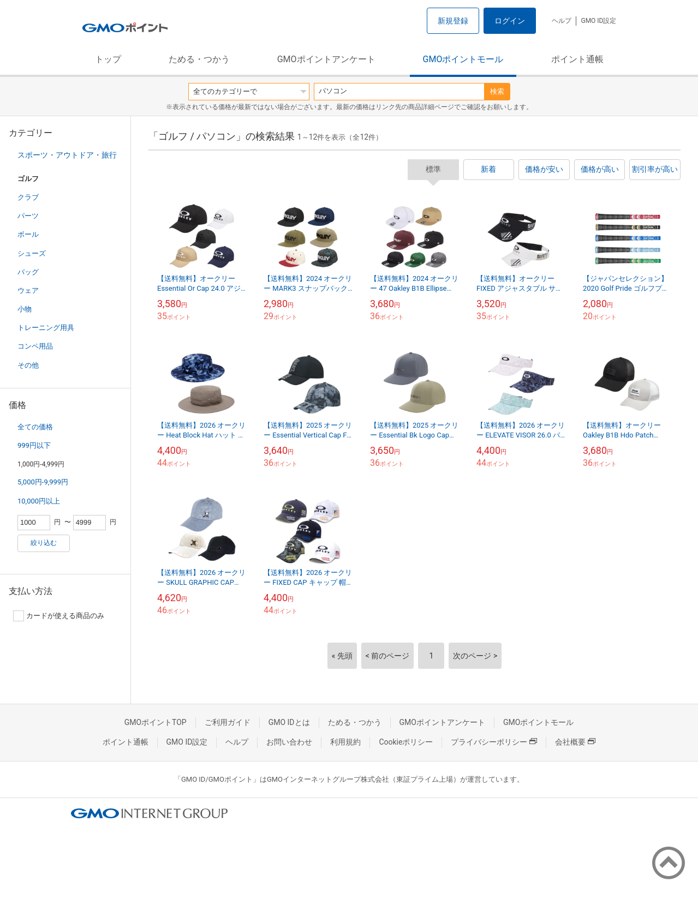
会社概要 (575, 742)
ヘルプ (561, 21)
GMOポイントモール (463, 59)
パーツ (28, 216)
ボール (28, 234)
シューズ (31, 253)
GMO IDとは (289, 722)
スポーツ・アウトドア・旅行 (67, 155)
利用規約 (345, 742)
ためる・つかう (199, 59)
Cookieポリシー (406, 742)
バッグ (28, 272)
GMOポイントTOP (155, 722)
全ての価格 (35, 427)
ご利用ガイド (227, 722)
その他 (28, 365)
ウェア (28, 290)
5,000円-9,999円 (42, 482)
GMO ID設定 (598, 21)
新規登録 (453, 20)
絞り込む (44, 543)
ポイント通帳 (577, 59)
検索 (497, 91)
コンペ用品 (35, 346)
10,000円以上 (38, 501)
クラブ (28, 197)
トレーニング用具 (45, 327)
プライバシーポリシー (494, 742)
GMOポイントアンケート (326, 59)
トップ (108, 59)
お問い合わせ (289, 742)
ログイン (509, 20)
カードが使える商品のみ (58, 615)
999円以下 (34, 445)
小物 (24, 309)
